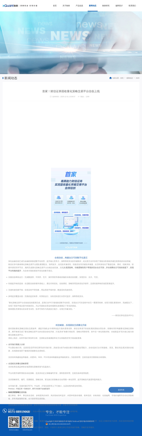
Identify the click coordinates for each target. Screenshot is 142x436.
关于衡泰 (66, 6)
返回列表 (121, 393)
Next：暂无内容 (14, 396)
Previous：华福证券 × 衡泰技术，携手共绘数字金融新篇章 (29, 392)
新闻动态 (92, 6)
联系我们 (132, 6)
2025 (137, 78)
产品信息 (79, 6)
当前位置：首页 (116, 78)
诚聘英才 (119, 6)
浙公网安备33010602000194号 (60, 424)
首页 (55, 6)
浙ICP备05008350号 (87, 421)
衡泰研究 (106, 6)
